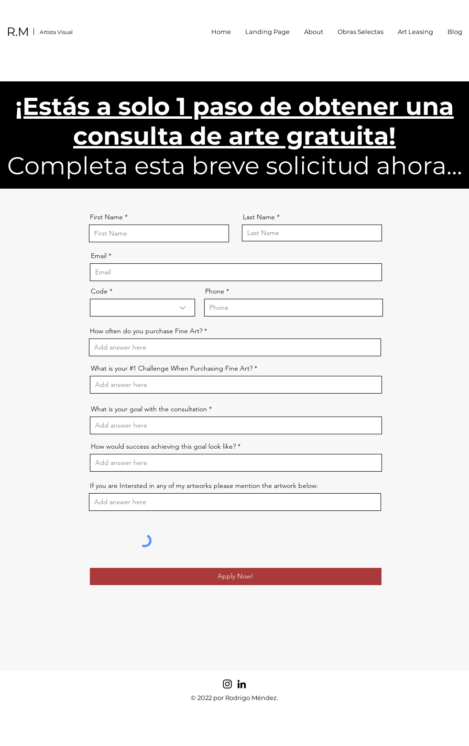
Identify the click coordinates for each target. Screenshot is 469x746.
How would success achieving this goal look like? (163, 446)
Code (99, 291)
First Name (106, 217)
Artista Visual (56, 32)
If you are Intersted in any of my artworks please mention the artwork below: (204, 485)
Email (99, 255)
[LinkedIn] (242, 684)
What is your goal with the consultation (149, 409)
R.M (18, 31)
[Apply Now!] (236, 576)
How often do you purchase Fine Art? (146, 331)
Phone (214, 291)
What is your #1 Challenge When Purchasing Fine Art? (171, 368)
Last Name (259, 217)
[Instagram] (227, 684)
